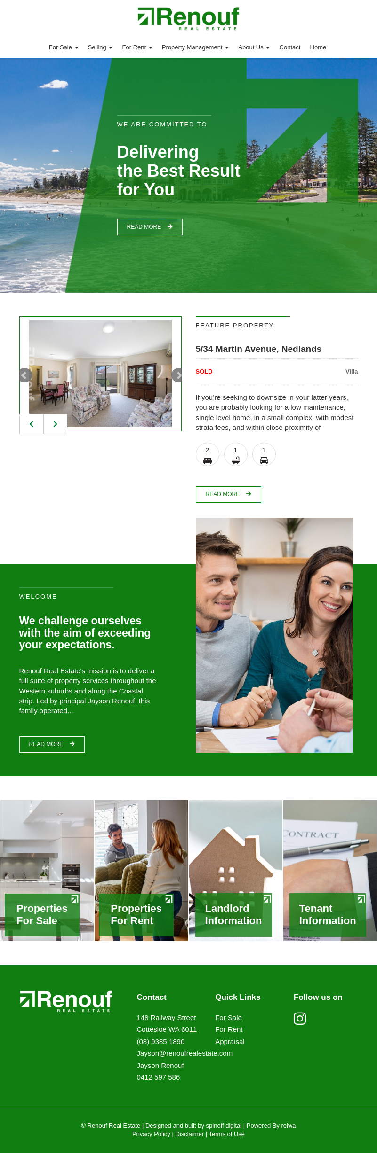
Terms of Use (227, 1133)
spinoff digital (224, 1125)
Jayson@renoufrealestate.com (185, 1053)
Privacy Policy (151, 1133)
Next (178, 375)
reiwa (288, 1125)
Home (318, 47)
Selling (100, 47)
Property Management (195, 47)
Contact (290, 47)
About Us (254, 47)
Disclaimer (189, 1133)
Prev (24, 375)
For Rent (137, 47)
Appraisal (230, 1041)
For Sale (64, 47)
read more (150, 227)
